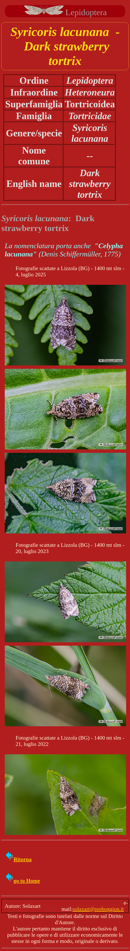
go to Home (22, 881)
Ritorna (18, 859)
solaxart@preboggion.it (98, 909)
